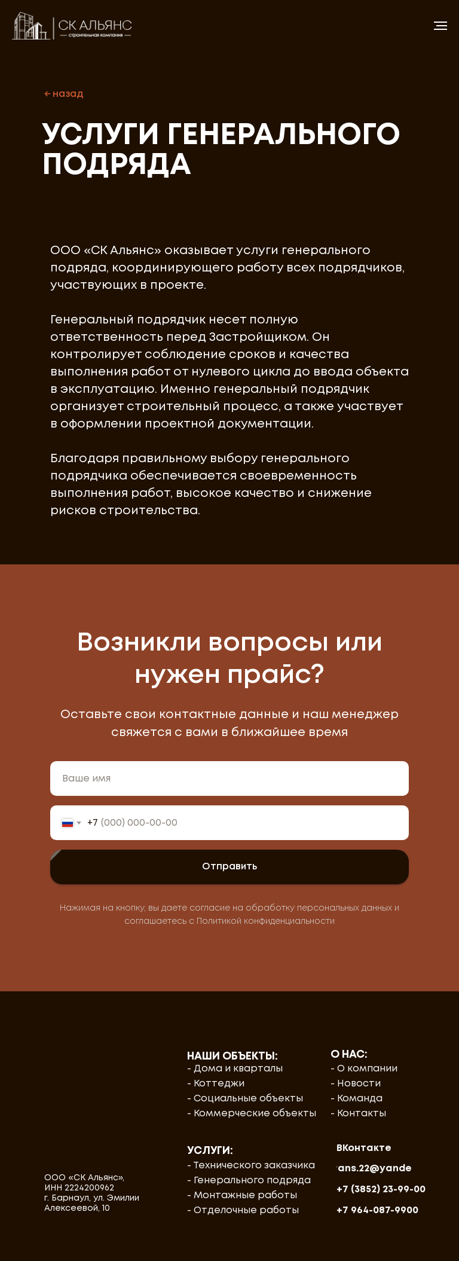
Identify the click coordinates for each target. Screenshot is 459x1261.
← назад (63, 94)
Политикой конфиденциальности (266, 921)
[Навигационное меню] (440, 26)
